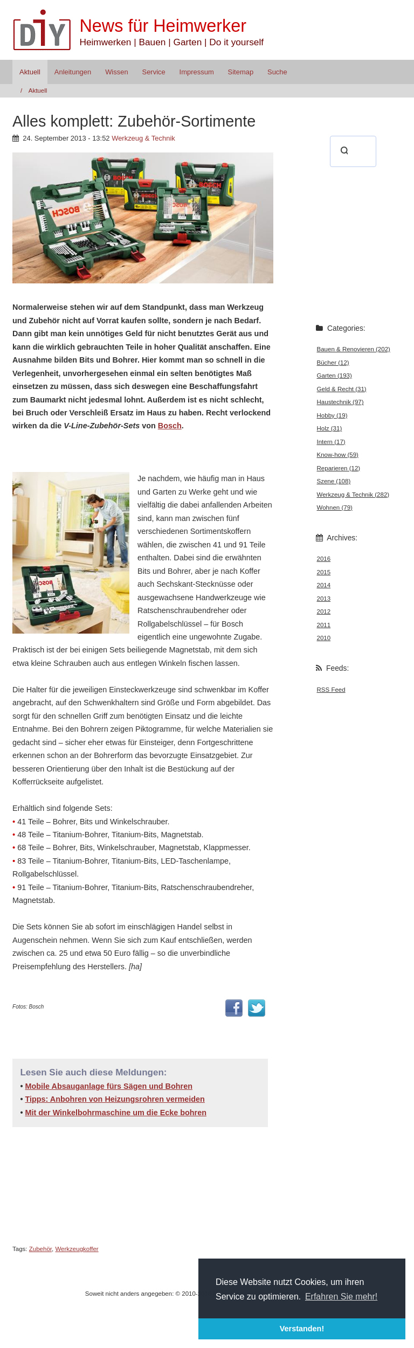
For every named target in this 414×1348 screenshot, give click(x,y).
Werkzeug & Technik (143, 138)
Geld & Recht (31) (342, 389)
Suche (277, 72)
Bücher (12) (333, 362)
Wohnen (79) (335, 507)
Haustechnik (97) (340, 402)
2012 (324, 611)
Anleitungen (72, 72)
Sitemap (241, 72)
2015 (324, 572)
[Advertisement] (138, 451)
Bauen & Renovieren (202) (353, 349)
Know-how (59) (337, 454)
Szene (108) (334, 481)
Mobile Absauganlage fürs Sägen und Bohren (108, 1086)
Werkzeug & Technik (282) (353, 494)
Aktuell (29, 72)
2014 (324, 585)
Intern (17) (331, 442)
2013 (324, 598)
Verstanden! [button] (302, 1328)
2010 (324, 638)
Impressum (197, 72)
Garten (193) (334, 375)
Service (153, 72)
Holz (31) (329, 428)
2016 (324, 558)
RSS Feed (331, 689)
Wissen (116, 72)
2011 (324, 625)
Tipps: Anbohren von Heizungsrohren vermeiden (114, 1099)
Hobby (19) (332, 415)
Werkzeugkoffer (76, 1249)
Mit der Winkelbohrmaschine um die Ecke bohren (115, 1112)
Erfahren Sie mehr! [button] (341, 1296)
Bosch (170, 425)
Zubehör (40, 1249)
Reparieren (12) (339, 468)
